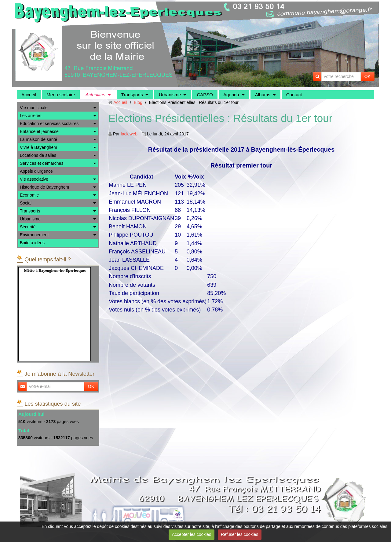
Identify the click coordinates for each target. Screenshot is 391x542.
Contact (294, 94)
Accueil (28, 94)
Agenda (231, 94)
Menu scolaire (60, 94)
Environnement (34, 234)
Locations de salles (38, 155)
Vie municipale (34, 107)
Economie (29, 195)
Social (25, 203)
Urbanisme (170, 94)
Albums (262, 94)
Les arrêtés (30, 115)
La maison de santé (38, 139)
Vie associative (34, 179)
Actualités (95, 94)
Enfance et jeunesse (39, 131)
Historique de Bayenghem (44, 187)
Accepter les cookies (191, 534)
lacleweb (129, 133)
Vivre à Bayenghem (38, 147)
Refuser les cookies (239, 534)
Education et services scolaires (49, 123)
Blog (138, 102)
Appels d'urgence (36, 171)
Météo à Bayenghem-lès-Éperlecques (55, 270)
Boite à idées (32, 242)
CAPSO (205, 94)
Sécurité (27, 226)
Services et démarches (41, 163)
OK (367, 76)
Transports (132, 94)
